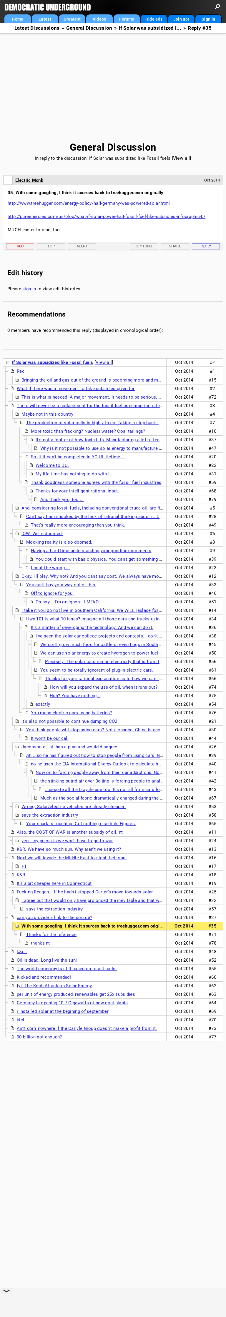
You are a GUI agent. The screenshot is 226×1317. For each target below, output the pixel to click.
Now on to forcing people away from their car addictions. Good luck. (106, 772)
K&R (21, 875)
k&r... (22, 951)
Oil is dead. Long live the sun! (47, 960)
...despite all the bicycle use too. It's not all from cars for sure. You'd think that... (127, 789)
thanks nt (40, 943)
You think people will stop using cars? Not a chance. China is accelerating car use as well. (118, 729)
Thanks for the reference (51, 934)
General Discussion (89, 28)
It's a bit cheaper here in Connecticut (54, 883)
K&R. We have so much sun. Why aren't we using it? (69, 849)
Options (144, 246)
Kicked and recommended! (44, 977)
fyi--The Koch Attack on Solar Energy (54, 985)
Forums (126, 19)
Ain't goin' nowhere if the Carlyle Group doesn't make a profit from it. (87, 1028)
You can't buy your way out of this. (61, 584)
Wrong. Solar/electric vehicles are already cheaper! (73, 806)
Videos (99, 19)
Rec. (21, 371)
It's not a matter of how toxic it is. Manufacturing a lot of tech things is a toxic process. (125, 439)
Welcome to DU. (52, 465)
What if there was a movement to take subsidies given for (76, 388)
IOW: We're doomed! (42, 533)
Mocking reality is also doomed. (59, 542)
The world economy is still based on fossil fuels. (67, 968)
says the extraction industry (49, 815)
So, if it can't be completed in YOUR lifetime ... (78, 456)
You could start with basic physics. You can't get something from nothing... (113, 559)
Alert (82, 246)
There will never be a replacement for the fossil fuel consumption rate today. (95, 405)
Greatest (72, 19)
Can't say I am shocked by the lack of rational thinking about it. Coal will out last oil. (112, 516)
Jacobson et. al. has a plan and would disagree (69, 747)
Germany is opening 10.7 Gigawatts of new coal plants (72, 1002)
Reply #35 (200, 28)
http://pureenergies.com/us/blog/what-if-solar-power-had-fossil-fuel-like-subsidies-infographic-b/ (106, 216)
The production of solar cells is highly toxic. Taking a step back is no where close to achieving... (125, 422)
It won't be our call (50, 738)
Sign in (208, 19)
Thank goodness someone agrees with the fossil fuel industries (96, 482)
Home (17, 19)
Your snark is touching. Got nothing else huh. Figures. (81, 823)
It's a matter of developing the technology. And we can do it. (92, 627)
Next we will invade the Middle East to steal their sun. (72, 857)
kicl (20, 1020)
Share (175, 246)
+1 (24, 866)
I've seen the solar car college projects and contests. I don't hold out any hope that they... (127, 636)
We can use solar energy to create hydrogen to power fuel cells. (105, 653)
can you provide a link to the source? (54, 917)
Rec (20, 246)
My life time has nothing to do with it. (74, 474)
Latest (45, 19)
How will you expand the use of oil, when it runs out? (103, 687)
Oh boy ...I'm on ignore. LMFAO (67, 602)
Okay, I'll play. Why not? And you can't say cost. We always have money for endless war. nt (113, 576)
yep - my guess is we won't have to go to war (67, 840)
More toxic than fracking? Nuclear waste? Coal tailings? (88, 431)
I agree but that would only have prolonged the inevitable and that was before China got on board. (120, 900)
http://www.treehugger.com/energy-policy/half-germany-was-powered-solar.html (89, 203)
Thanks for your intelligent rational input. (77, 491)
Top (51, 246)
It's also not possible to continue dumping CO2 (69, 721)
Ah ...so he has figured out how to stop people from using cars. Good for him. (105, 755)
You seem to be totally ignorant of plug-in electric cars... (98, 670)
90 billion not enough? (39, 1037)
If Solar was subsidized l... (150, 28)
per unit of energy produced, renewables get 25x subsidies (76, 994)
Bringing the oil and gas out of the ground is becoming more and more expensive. (104, 380)
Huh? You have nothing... (75, 695)
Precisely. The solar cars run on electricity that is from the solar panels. (118, 661)
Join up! (181, 19)
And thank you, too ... (62, 499)
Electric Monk (29, 180)
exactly (43, 704)
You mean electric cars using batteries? (71, 712)
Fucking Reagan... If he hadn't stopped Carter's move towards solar (85, 892)
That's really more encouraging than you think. (78, 525)
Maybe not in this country (47, 414)
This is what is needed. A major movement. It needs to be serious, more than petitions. (110, 397)
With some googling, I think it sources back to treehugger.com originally (95, 926)
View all (181, 158)
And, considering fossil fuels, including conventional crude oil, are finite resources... (107, 508)
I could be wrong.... (50, 567)
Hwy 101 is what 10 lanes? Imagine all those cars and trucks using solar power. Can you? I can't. (124, 619)
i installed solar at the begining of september (63, 1011)
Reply (206, 246)
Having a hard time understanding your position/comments (91, 550)
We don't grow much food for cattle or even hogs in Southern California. (113, 644)
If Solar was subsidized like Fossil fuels (129, 158)
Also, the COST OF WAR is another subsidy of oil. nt (70, 832)
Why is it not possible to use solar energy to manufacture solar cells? (111, 448)
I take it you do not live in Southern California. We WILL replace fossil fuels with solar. (109, 610)
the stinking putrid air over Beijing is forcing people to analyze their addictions (120, 781)
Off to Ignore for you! (52, 593)
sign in (29, 289)
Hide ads (153, 19)
